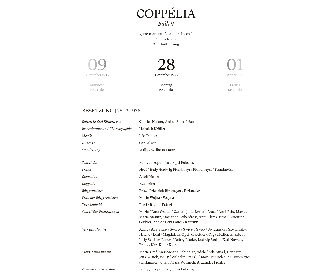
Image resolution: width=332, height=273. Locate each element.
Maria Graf (148, 252)
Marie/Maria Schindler (177, 252)
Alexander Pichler (211, 262)
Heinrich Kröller (152, 129)
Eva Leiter (147, 184)
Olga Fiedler (218, 234)
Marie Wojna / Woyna (156, 198)
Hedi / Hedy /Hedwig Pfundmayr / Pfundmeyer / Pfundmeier (186, 169)
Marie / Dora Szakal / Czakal (161, 212)
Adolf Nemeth (150, 177)
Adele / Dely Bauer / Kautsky (175, 222)
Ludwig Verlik (209, 240)
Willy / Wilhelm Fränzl (157, 150)
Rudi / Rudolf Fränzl (155, 205)
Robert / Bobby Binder (178, 240)
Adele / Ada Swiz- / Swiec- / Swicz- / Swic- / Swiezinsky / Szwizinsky (192, 229)
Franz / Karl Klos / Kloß (158, 245)
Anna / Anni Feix (220, 212)
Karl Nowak (232, 240)
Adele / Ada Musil (211, 252)
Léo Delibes (148, 136)
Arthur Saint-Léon (179, 122)
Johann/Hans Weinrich (177, 262)
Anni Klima (208, 217)
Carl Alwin (148, 143)
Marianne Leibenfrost (180, 217)
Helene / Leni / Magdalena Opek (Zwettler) (173, 234)
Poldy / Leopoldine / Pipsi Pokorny (167, 163)
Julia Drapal (195, 212)
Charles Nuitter (151, 122)
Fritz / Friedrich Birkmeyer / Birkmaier (169, 191)
